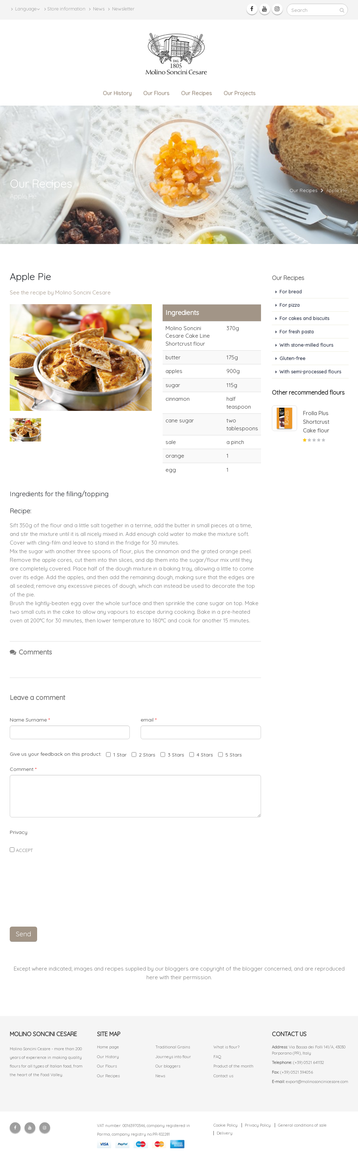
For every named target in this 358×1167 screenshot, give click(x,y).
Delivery (225, 1133)
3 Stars (172, 754)
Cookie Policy (225, 1125)
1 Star (116, 754)
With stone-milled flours (306, 345)
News (97, 9)
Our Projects (240, 93)
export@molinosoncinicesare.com (317, 1081)
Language (25, 9)
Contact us (223, 1075)
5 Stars (230, 754)
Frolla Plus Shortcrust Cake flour (316, 422)
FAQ (217, 1056)
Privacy (18, 832)
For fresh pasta (296, 331)
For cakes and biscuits (304, 318)
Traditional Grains (172, 1047)
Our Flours (156, 93)
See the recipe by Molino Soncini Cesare (60, 292)
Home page (108, 1047)
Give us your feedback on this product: (57, 754)
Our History (117, 93)
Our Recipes (196, 93)
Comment (23, 769)
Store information (64, 9)
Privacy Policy (258, 1125)
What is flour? (226, 1047)
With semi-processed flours (310, 371)
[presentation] (135, 905)
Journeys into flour (173, 1056)
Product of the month (233, 1066)
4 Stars (201, 754)
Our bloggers (167, 1066)
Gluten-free (292, 358)
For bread (290, 291)
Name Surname (30, 719)
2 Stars (143, 754)
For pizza (289, 305)
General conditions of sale (302, 1125)
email (148, 719)
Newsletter (121, 9)
